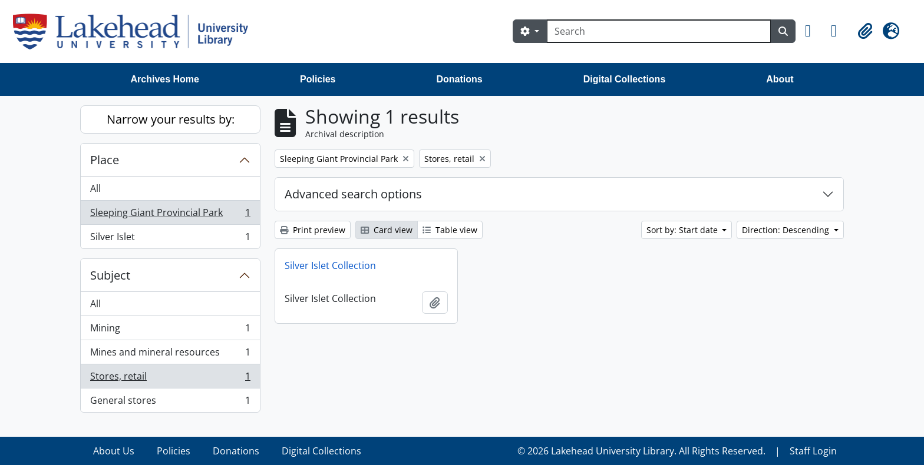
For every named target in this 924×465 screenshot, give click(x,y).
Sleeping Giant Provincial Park (170, 215)
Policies (317, 79)
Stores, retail (170, 378)
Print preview (312, 229)
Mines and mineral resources (170, 354)
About (779, 79)
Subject (110, 275)
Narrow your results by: (171, 119)
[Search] (658, 31)
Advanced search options (353, 194)
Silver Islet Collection (330, 265)
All (95, 188)
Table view (450, 229)
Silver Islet (170, 239)
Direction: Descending (786, 229)
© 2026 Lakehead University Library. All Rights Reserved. (641, 450)
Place (104, 160)
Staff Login (813, 450)
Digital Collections (624, 79)
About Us (113, 450)
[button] (813, 31)
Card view (386, 229)
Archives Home (165, 79)
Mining (170, 330)
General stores (170, 402)
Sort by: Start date (683, 229)
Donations (459, 79)
